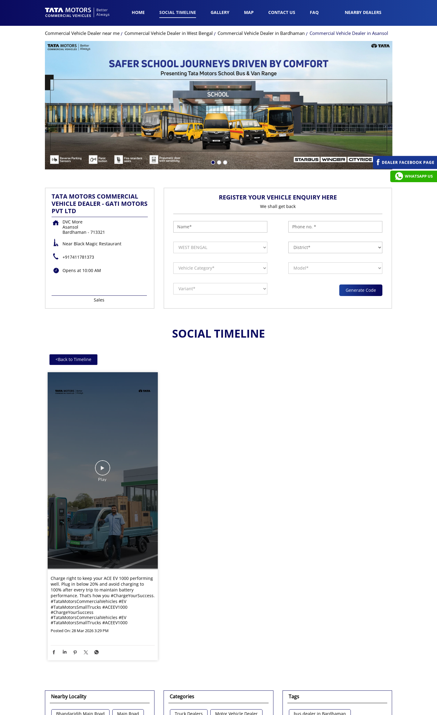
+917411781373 (78, 171)
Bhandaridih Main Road (80, 628)
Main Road (128, 628)
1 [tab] (212, 76)
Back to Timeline (73, 274)
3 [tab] (224, 76)
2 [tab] (218, 76)
